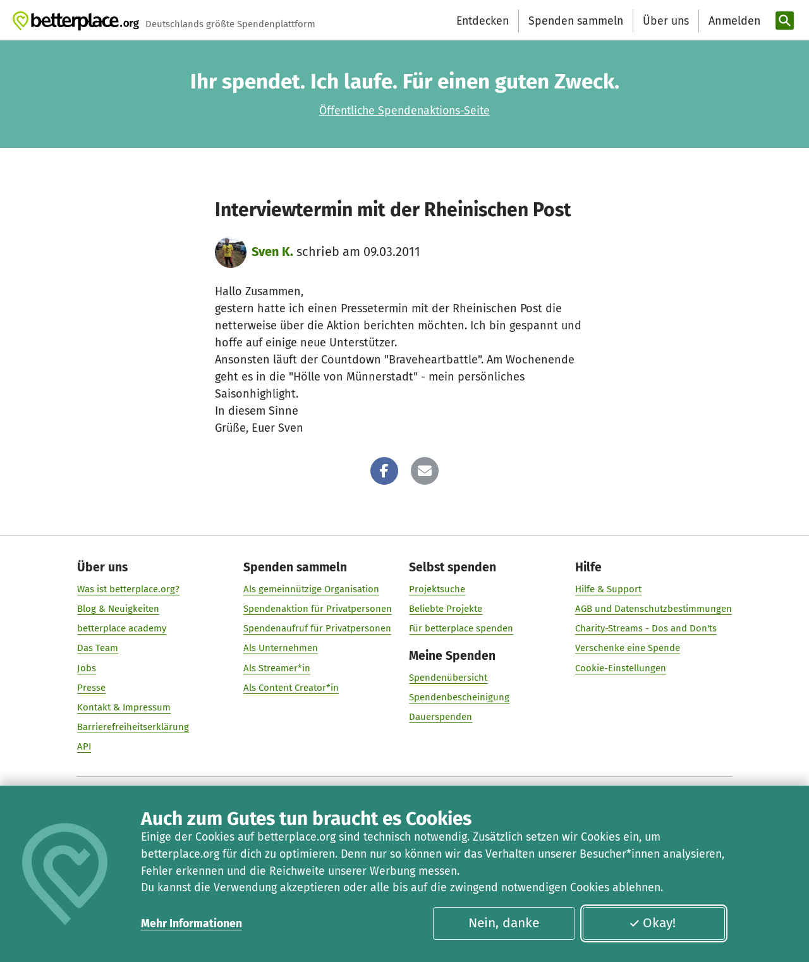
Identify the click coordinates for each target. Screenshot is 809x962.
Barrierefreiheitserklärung (133, 727)
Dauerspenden (440, 717)
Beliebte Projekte (445, 608)
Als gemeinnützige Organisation (311, 589)
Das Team (97, 648)
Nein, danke (503, 923)
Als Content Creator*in (291, 687)
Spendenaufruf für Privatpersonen (317, 629)
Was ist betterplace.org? (128, 589)
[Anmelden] (733, 21)
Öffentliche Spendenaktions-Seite (404, 111)
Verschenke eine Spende (627, 648)
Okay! (652, 923)
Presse (91, 687)
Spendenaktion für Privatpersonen (317, 608)
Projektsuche (437, 589)
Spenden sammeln (575, 21)
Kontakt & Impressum (124, 707)
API (84, 747)
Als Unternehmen (280, 648)
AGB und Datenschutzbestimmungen (653, 608)
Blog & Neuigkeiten (118, 608)
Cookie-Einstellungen (620, 668)
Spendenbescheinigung (459, 697)
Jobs (86, 668)
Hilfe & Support (608, 589)
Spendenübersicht (448, 678)
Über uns (666, 21)
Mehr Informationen (191, 923)
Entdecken (482, 21)
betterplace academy (121, 629)
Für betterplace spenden (461, 629)
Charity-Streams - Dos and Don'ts (646, 629)
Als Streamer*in (276, 668)
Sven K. (272, 251)
